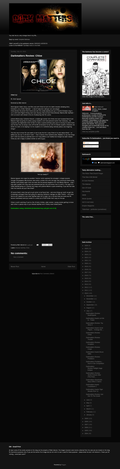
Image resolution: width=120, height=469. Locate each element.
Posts (86, 143)
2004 (86, 433)
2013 (86, 284)
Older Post (71, 267)
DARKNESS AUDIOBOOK (40, 43)
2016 (86, 275)
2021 (86, 260)
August (88, 308)
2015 (86, 278)
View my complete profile (90, 131)
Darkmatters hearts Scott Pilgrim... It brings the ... (95, 329)
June (88, 400)
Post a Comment (18, 257)
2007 (86, 424)
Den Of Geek (86, 188)
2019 (86, 266)
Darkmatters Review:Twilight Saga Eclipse (94, 368)
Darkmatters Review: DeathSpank (93, 314)
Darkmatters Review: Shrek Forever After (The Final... (93, 375)
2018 (86, 269)
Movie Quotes (87, 199)
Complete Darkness (24, 39)
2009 (86, 418)
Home (43, 267)
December (90, 296)
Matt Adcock (98, 107)
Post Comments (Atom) (47, 273)
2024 (86, 251)
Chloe (27, 248)
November (90, 299)
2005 (86, 430)
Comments (88, 146)
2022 (86, 257)
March (88, 409)
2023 (86, 254)
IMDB (84, 195)
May (88, 403)
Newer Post (15, 267)
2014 (86, 281)
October (89, 302)
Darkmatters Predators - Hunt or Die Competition (95, 362)
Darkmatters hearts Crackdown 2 (92, 385)
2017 (86, 272)
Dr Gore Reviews (88, 181)
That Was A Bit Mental (89, 177)
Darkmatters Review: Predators (93, 358)
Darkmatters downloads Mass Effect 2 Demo (94, 380)
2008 (86, 421)
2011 (86, 290)
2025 (86, 248)
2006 (86, 427)
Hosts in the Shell (34, 45)
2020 (86, 263)
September (90, 305)
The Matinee (86, 184)
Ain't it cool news (88, 202)
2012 (86, 287)
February (89, 412)
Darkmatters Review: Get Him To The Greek (94, 395)
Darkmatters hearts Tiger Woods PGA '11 (94, 390)
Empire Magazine (88, 206)
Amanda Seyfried (20, 248)
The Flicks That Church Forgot (92, 173)
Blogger (63, 465)
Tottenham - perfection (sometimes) (94, 209)
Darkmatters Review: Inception (93, 343)
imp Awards (86, 191)
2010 (86, 293)
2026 (86, 245)
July (88, 311)
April (88, 406)
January (89, 415)
